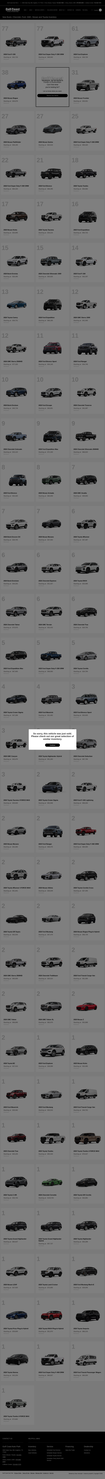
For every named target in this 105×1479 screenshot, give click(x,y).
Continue (52, 745)
